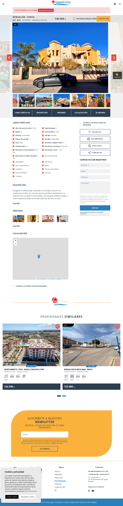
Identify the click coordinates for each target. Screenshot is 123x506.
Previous (9, 57)
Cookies (66, 502)
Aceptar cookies (12, 497)
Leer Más (16, 203)
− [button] (15, 243)
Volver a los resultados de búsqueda (31, 286)
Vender (58, 484)
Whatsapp (95, 145)
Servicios (59, 478)
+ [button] (15, 240)
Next (113, 57)
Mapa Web (74, 502)
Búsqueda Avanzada (46, 10)
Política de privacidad (40, 442)
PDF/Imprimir (95, 139)
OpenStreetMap (51, 278)
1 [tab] (59, 396)
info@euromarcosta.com (98, 471)
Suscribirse (45, 449)
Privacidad (58, 502)
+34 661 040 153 (104, 474)
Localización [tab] (81, 113)
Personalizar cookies (27, 497)
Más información (31, 491)
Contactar (103, 19)
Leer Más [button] (16, 226)
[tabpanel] (31, 358)
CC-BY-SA (64, 278)
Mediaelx (94, 502)
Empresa (58, 474)
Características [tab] (22, 113)
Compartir (95, 152)
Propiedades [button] (60, 481)
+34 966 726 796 (93, 474)
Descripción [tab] (42, 113)
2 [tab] (64, 396)
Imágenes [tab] (61, 113)
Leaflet (38, 278)
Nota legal (49, 502)
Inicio (57, 471)
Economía (100, 113)
